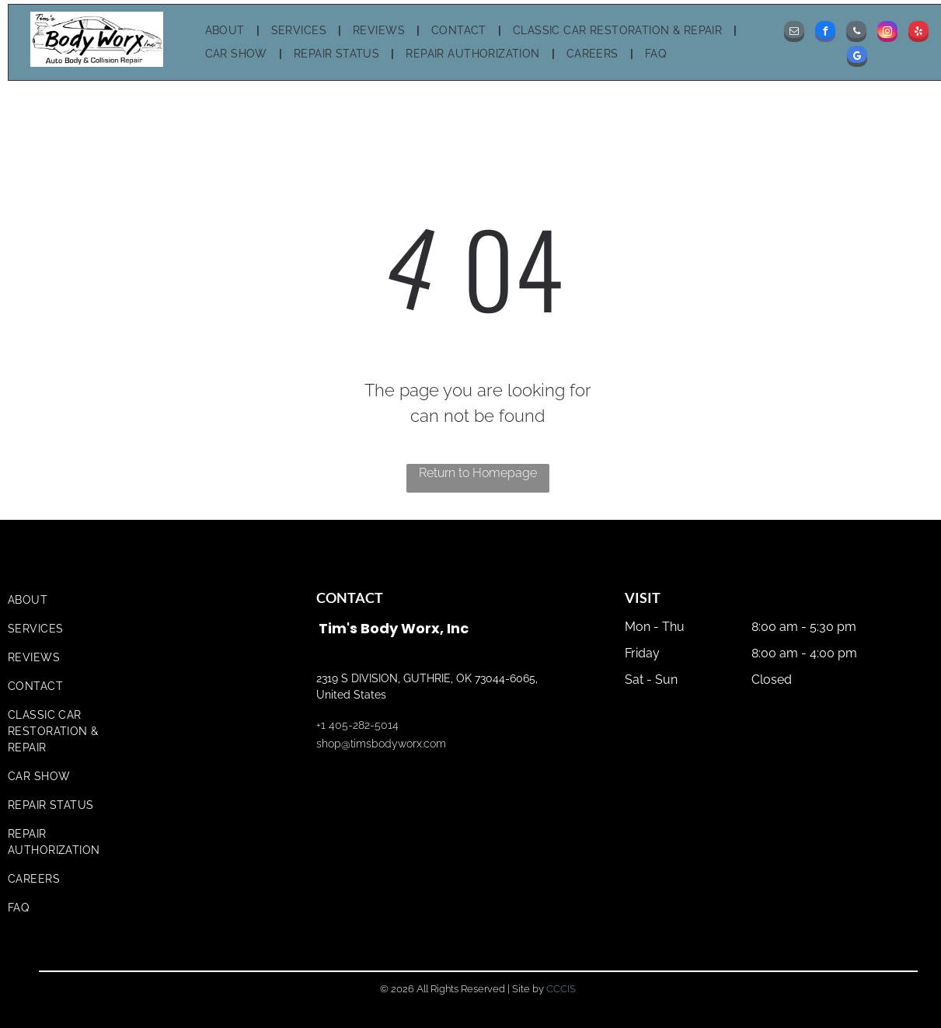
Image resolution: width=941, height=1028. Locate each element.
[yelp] (918, 33)
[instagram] (887, 33)
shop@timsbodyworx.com (381, 743)
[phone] (856, 33)
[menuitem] (226, 31)
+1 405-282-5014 (357, 725)
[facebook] (825, 33)
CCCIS (561, 989)
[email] (794, 33)
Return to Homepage (478, 472)
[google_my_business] (857, 58)
